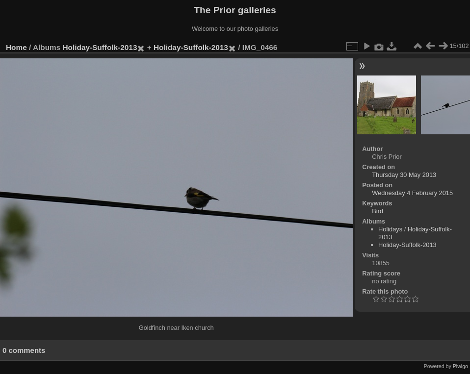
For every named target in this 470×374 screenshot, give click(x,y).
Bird (377, 211)
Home (16, 47)
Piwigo (460, 366)
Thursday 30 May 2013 (404, 174)
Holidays (390, 229)
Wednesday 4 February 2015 (412, 193)
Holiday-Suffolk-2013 (100, 47)
